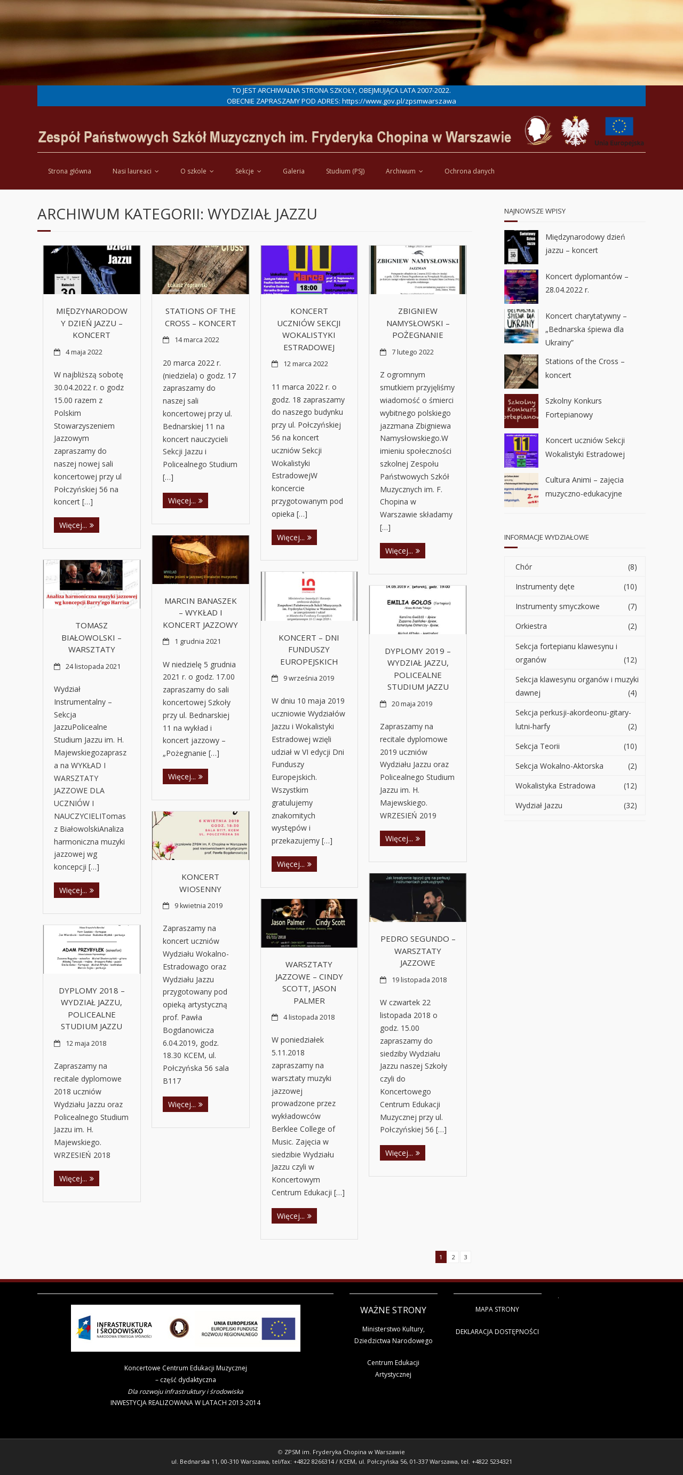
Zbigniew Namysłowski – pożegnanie (418, 322)
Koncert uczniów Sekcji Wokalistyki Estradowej (585, 447)
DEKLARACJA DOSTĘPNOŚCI (497, 1331)
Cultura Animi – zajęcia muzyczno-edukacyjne (584, 486)
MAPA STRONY (497, 1309)
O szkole (193, 171)
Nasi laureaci (132, 171)
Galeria (294, 171)
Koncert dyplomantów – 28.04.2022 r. (587, 283)
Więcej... (73, 525)
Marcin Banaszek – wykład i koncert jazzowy (200, 612)
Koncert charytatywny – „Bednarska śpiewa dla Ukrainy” (586, 329)
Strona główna (69, 171)
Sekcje (244, 171)
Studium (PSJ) (345, 171)
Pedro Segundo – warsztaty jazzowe (418, 950)
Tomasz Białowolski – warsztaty (91, 637)
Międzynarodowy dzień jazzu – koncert (92, 322)
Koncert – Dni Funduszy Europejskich (309, 649)
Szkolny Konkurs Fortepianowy (573, 407)
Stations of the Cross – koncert (585, 368)
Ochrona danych (469, 171)
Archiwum (401, 171)
